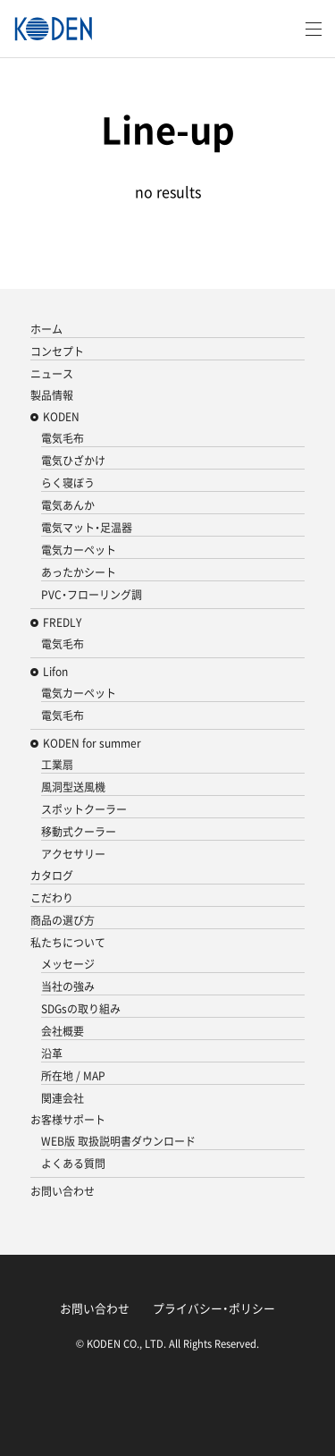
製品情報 (51, 395)
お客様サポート (67, 1120)
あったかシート (78, 572)
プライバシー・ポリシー (214, 1307)
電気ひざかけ (73, 461)
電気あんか (68, 505)
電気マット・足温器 (86, 528)
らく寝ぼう (68, 483)
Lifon (55, 672)
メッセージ (68, 964)
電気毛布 (62, 438)
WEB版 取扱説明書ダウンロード (118, 1141)
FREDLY (62, 622)
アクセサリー (73, 854)
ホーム (46, 329)
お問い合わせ (62, 1191)
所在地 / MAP (73, 1076)
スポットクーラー (84, 809)
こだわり (51, 898)
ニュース (51, 374)
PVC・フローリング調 (91, 595)
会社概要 (62, 1031)
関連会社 (62, 1098)
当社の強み (68, 986)
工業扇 (57, 765)
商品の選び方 (62, 920)
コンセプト (57, 351)
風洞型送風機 (73, 787)
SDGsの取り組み (81, 1009)
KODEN (61, 417)
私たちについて (67, 943)
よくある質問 (73, 1163)
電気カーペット (78, 550)
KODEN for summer (92, 743)
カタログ (51, 876)
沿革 (52, 1053)
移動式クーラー (78, 832)
